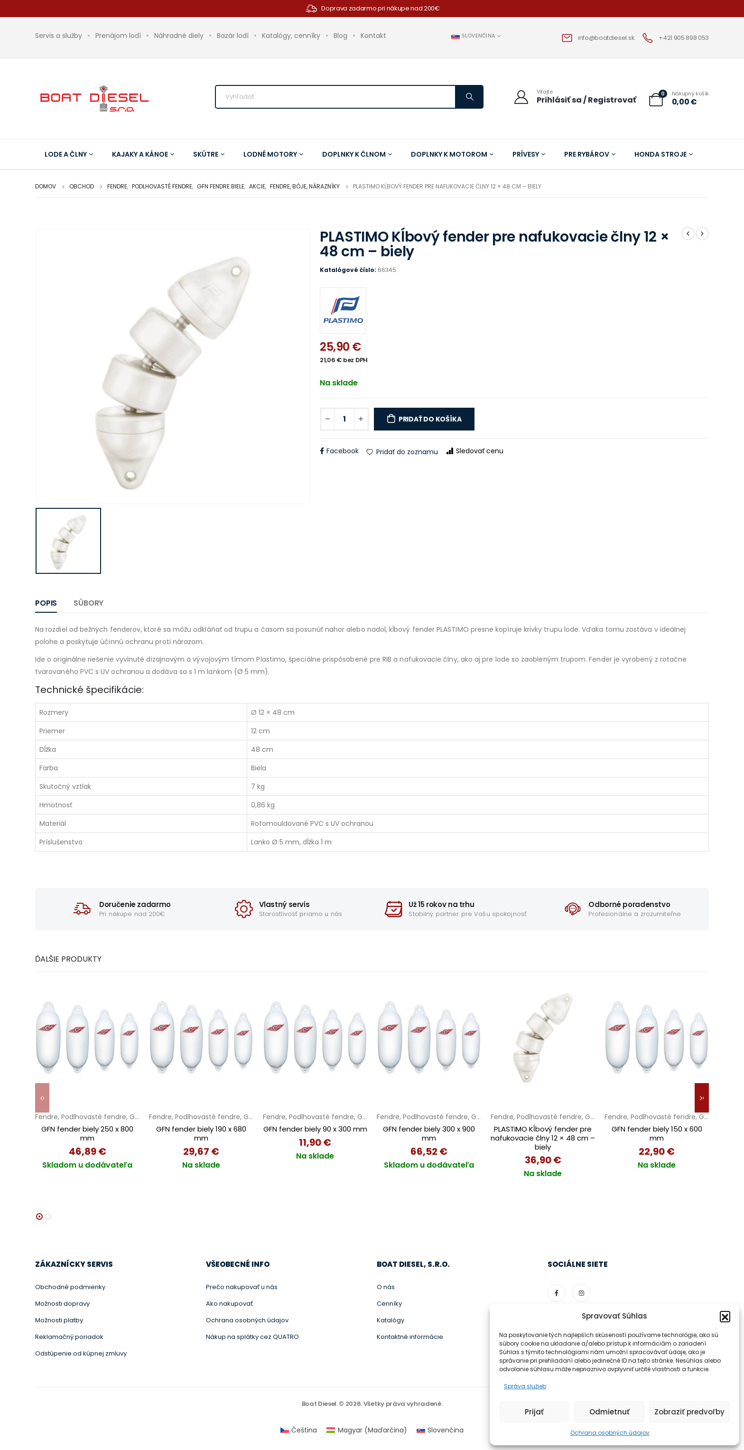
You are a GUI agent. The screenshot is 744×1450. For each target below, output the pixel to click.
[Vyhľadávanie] (469, 97)
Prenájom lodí (118, 35)
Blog (340, 35)
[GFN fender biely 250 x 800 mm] (87, 1035)
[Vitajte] (574, 96)
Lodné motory (273, 154)
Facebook (342, 451)
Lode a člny (69, 154)
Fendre (46, 1117)
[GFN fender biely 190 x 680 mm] (201, 1035)
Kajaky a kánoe (143, 154)
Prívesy (528, 154)
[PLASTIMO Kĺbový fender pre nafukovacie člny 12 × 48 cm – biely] (543, 1035)
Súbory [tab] (88, 603)
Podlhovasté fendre (93, 1117)
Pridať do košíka (430, 419)
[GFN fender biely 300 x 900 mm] (429, 1035)
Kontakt (373, 35)
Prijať (534, 1412)
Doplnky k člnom (357, 154)
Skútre (208, 154)
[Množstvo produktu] (344, 419)
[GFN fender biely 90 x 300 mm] (315, 1035)
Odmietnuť (609, 1412)
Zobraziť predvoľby (689, 1412)
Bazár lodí (233, 35)
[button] (725, 1316)
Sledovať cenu (474, 451)
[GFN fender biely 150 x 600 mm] (656, 1035)
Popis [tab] (46, 603)
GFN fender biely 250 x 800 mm (87, 1134)
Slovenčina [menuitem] (446, 1426)
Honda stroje (663, 154)
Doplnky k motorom (452, 154)
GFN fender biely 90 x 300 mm (315, 1129)
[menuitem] (299, 1426)
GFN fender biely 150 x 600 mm (657, 1134)
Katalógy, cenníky (291, 35)
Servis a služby (58, 35)
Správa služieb (525, 1386)
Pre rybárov (589, 154)
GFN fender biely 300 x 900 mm (429, 1134)
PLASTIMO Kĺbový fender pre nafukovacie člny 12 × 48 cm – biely (543, 1138)
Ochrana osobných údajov (610, 1433)
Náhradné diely (179, 35)
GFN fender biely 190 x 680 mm (201, 1134)
